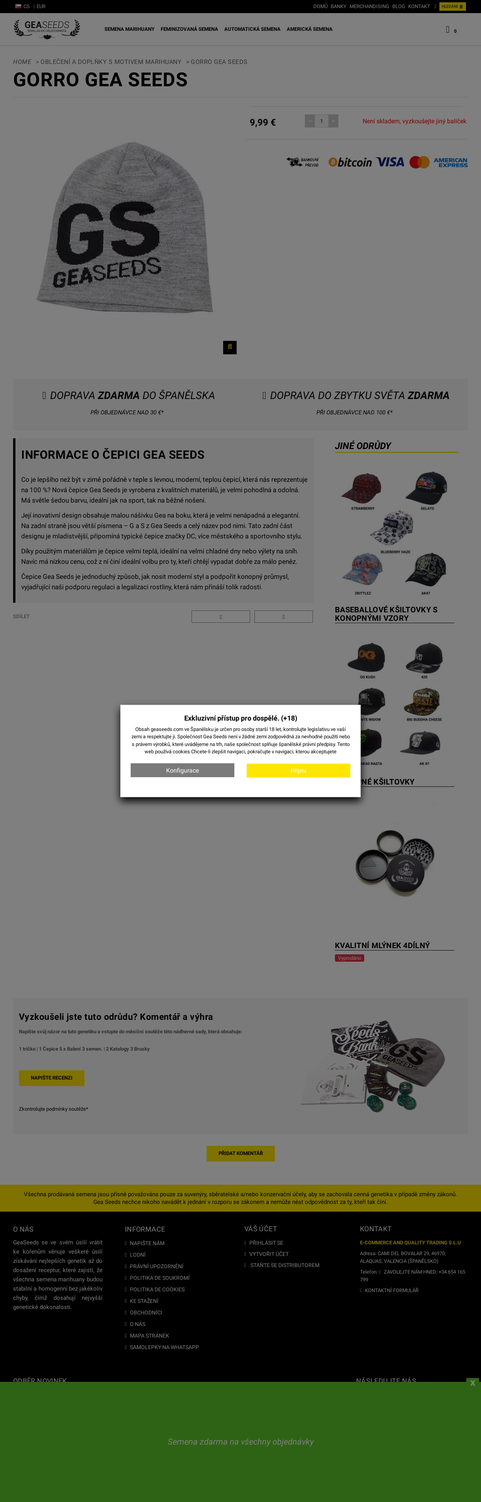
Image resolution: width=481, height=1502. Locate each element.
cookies (181, 751)
